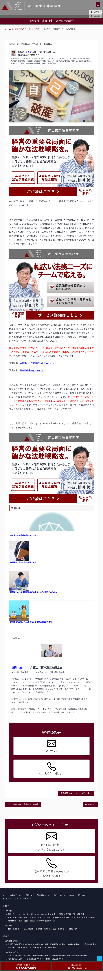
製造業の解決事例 (74, 944)
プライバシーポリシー (23, 899)
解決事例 (6, 936)
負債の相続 (89, 804)
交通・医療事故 (58, 929)
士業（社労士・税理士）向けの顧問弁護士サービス (37, 921)
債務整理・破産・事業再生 (73, 917)
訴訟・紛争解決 (57, 914)
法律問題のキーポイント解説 (27, 29)
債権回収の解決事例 (34, 959)
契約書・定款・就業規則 (75, 914)
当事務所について (16, 895)
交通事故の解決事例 (79, 956)
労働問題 (49, 917)
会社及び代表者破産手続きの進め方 (37, 363)
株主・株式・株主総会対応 (17, 917)
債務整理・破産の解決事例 (53, 959)
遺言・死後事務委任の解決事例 (19, 956)
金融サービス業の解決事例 (17, 948)
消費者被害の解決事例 (16, 959)
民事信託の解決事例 (40, 956)
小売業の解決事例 (89, 944)
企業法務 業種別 (11, 941)
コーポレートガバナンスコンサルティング (34, 914)
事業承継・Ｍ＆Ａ (36, 917)
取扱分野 (6, 906)
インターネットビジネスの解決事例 (43, 948)
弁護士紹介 (30, 895)
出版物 (71, 895)
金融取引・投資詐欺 (43, 929)
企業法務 (8, 911)
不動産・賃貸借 (27, 929)
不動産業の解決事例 (57, 944)
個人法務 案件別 (11, 952)
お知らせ (63, 895)
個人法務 (8, 925)
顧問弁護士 (12, 914)
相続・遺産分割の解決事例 (60, 956)
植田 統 (29, 52)
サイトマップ (7, 899)
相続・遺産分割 (13, 929)
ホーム (8, 29)
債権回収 (58, 917)
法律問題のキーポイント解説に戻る (75, 793)
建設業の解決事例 (41, 944)
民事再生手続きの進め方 (31, 370)
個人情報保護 (90, 917)
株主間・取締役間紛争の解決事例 (20, 944)
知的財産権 (12, 921)
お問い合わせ (81, 895)
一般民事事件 (72, 929)
